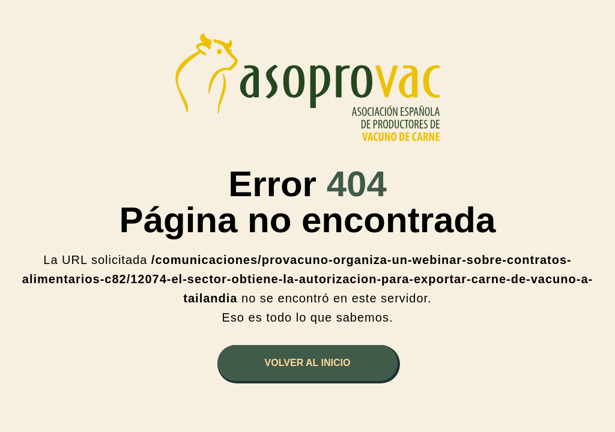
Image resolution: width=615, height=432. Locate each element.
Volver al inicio (308, 363)
